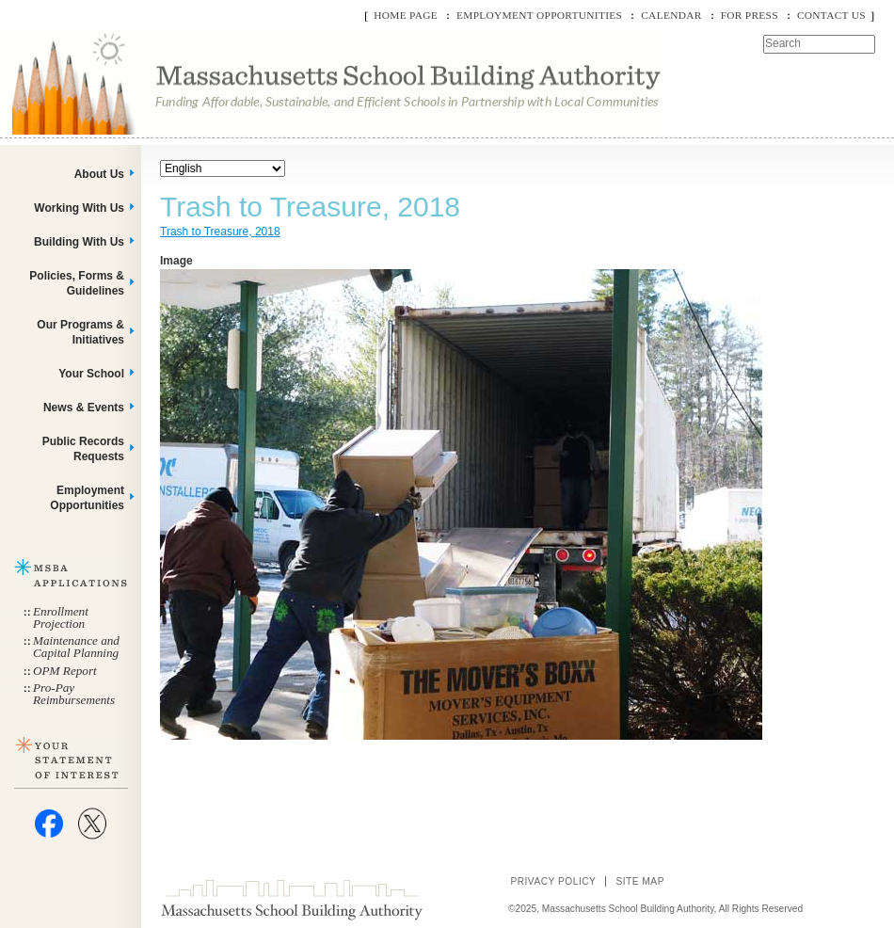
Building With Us (79, 241)
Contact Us (831, 15)
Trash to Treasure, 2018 (220, 231)
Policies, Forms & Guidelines (76, 283)
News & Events (83, 407)
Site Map (639, 881)
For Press (749, 15)
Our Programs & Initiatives (80, 332)
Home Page (406, 15)
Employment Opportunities (539, 15)
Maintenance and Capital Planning (76, 646)
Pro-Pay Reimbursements (74, 693)
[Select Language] (222, 168)
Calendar (671, 15)
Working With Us (79, 208)
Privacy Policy (553, 881)
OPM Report (65, 670)
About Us (99, 174)
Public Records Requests (83, 449)
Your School (91, 373)
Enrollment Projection (60, 617)
